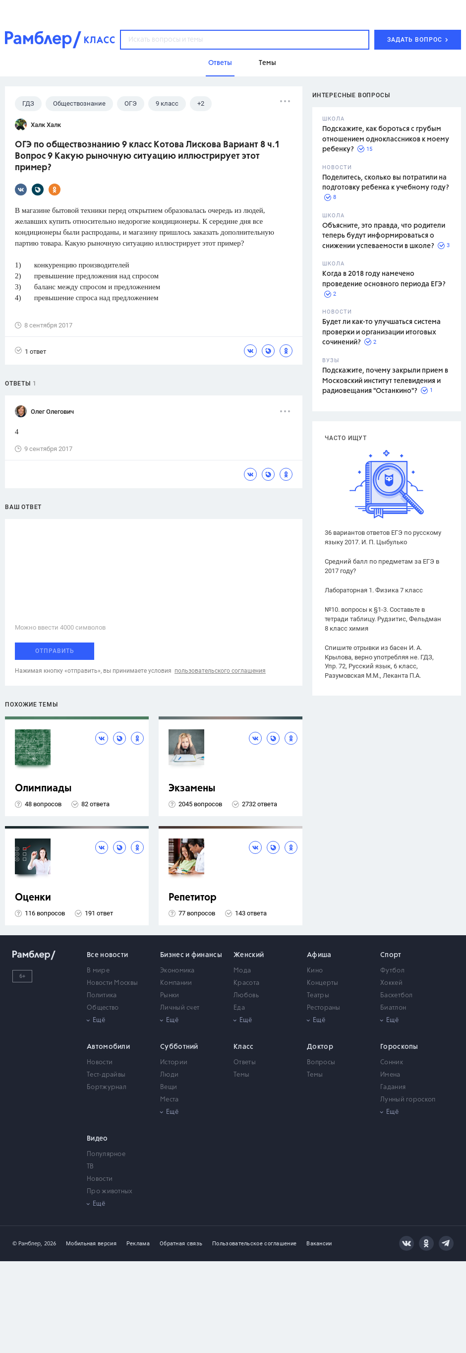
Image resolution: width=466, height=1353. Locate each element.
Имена (390, 1075)
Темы (241, 1075)
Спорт (391, 955)
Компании (176, 983)
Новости (100, 1062)
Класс (243, 1046)
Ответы (244, 1062)
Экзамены (192, 788)
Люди (169, 1075)
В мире (98, 970)
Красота (246, 983)
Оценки (33, 898)
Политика (101, 995)
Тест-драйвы (106, 1075)
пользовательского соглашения (220, 670)
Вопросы (321, 1062)
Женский (248, 955)
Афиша (319, 955)
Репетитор (193, 898)
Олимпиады (43, 788)
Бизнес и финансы (191, 955)
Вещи (168, 1087)
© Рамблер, (27, 1243)
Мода (242, 970)
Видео (97, 1138)
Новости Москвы (112, 983)
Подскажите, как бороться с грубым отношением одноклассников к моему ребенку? (385, 139)
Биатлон (393, 1008)
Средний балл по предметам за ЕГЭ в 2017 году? (382, 566)
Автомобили (108, 1046)
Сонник (391, 1062)
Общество (102, 1008)
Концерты (322, 983)
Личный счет (179, 1008)
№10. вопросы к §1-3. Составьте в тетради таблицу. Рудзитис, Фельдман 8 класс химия (383, 619)
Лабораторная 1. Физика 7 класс (374, 590)
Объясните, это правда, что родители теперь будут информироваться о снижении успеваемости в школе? (383, 236)
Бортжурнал (106, 1087)
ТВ (90, 1166)
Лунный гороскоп (408, 1099)
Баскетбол (396, 995)
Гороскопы (399, 1046)
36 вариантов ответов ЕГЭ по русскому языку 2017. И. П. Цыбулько (383, 537)
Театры (318, 995)
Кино (315, 970)
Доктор (320, 1046)
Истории (173, 1062)
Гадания (393, 1087)
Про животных (110, 1191)
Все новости (107, 955)
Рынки (169, 995)
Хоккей (391, 983)
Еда (239, 1008)
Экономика (177, 970)
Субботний (179, 1046)
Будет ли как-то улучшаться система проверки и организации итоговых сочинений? (381, 332)
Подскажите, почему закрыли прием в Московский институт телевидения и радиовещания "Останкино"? (385, 380)
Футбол (392, 970)
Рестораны (324, 1008)
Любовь (246, 995)
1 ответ (30, 351)
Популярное (106, 1154)
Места (169, 1099)
